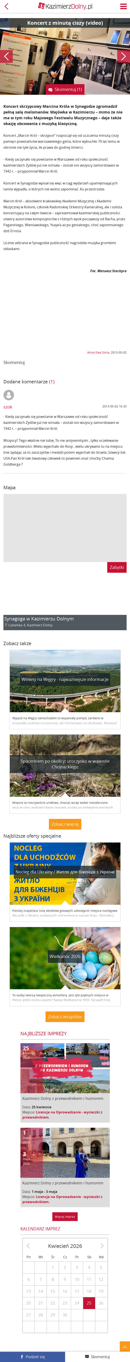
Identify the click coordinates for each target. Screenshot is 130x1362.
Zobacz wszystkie (65, 1017)
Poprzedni (6, 56)
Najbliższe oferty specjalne (32, 836)
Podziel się (35, 1356)
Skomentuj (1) (68, 89)
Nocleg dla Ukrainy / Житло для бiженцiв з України (65, 872)
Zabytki (117, 567)
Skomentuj (100, 1356)
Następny (123, 56)
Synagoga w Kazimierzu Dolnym (39, 619)
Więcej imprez (65, 1217)
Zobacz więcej (65, 824)
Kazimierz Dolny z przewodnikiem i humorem (62, 1098)
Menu (123, 6)
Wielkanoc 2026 (65, 956)
